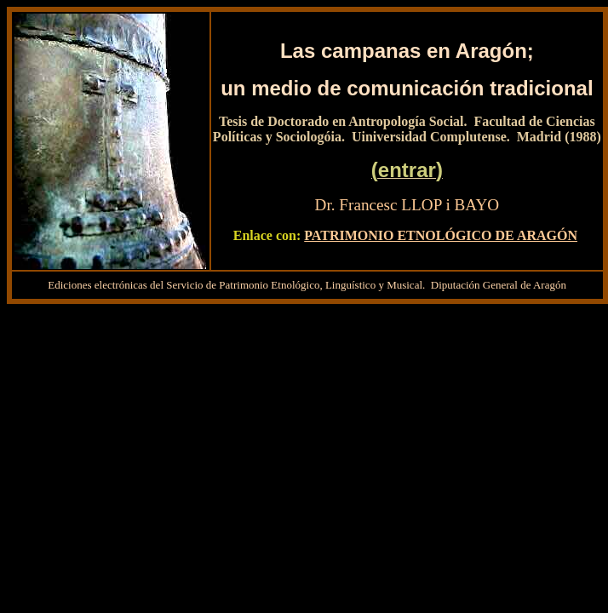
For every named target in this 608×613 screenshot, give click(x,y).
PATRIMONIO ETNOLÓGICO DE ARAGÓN (440, 235)
